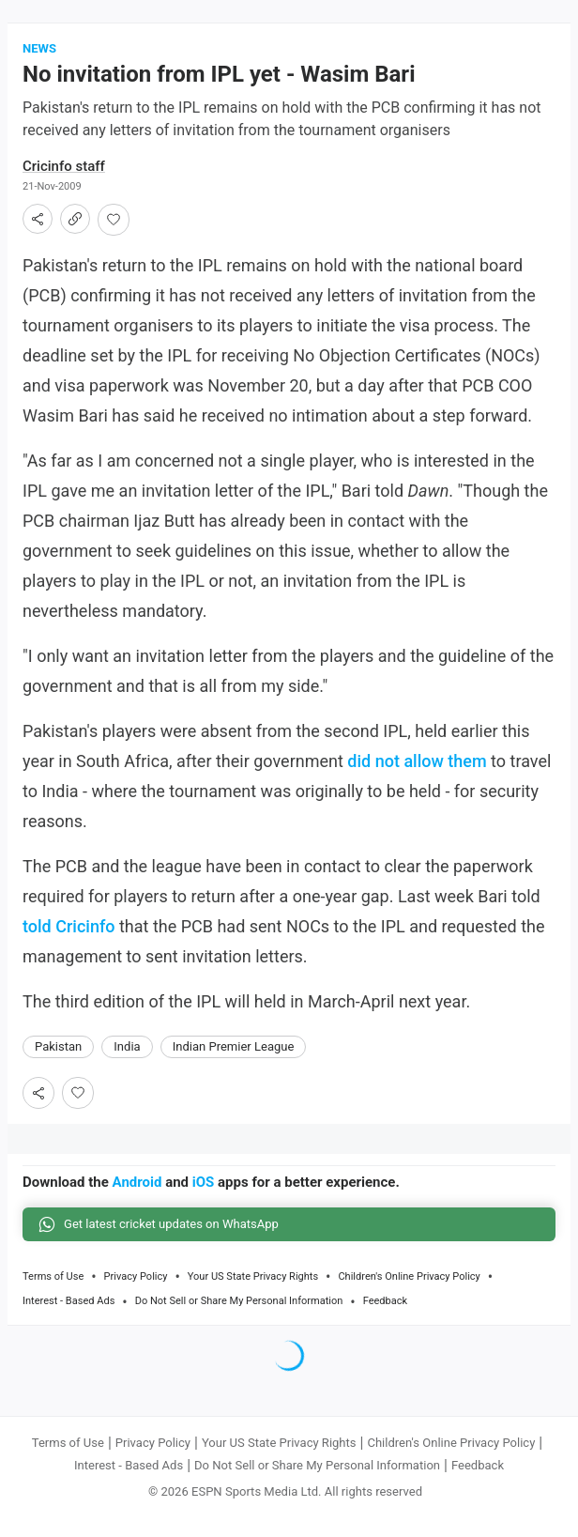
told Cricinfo (68, 926)
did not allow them (416, 761)
